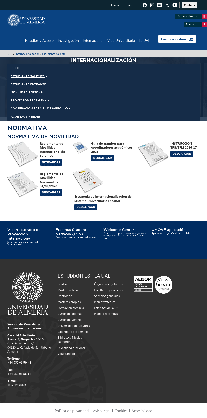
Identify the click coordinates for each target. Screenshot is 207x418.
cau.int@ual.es (16, 385)
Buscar (196, 24)
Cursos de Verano (69, 320)
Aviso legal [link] (101, 410)
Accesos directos (192, 16)
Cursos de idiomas (70, 314)
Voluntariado (66, 354)
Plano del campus (106, 314)
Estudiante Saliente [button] (29, 76)
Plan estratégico (105, 302)
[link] (189, 4)
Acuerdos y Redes (26, 116)
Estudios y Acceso (39, 40)
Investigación (68, 40)
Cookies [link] (121, 410)
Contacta (189, 5)
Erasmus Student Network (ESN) (71, 232)
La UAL (144, 40)
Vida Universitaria (121, 40)
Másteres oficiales (69, 290)
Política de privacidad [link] (72, 410)
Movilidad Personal (28, 92)
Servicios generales (107, 296)
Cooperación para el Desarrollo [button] (41, 108)
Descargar (51, 162)
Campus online (177, 39)
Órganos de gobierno (108, 284)
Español (115, 4)
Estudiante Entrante (28, 84)
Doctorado (65, 296)
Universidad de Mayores (74, 325)
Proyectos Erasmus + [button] (30, 100)
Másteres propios (69, 302)
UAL (10, 54)
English (129, 4)
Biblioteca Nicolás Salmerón (70, 339)
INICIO (15, 68)
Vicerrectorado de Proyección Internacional (24, 234)
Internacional (93, 40)
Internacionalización (27, 54)
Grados (62, 284)
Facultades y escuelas (108, 290)
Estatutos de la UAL (107, 308)
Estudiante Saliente (53, 54)
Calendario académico (73, 332)
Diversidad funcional (71, 348)
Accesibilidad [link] (142, 410)
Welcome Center (119, 230)
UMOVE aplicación (169, 230)
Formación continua (71, 308)
